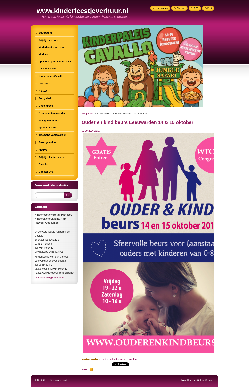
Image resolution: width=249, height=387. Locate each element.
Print (209, 8)
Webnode (209, 380)
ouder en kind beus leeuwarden (119, 359)
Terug (85, 369)
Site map (181, 8)
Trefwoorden (91, 359)
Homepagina (162, 8)
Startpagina (87, 113)
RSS (196, 8)
